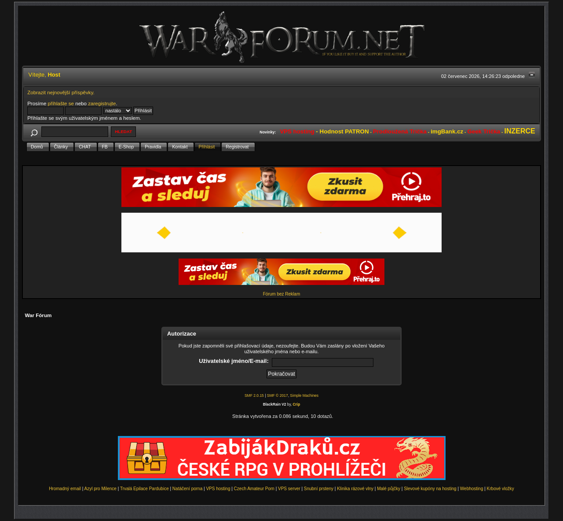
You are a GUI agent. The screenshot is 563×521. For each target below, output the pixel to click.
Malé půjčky (388, 488)
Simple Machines (304, 395)
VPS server (289, 488)
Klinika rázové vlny (355, 488)
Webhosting (471, 488)
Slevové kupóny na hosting (430, 488)
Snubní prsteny (318, 488)
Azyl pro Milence (100, 488)
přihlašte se (61, 103)
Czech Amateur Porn (254, 488)
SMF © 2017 (277, 395)
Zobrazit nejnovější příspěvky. (61, 92)
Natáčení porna (187, 488)
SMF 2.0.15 (254, 395)
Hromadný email (65, 488)
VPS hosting (218, 488)
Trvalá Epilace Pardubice (144, 488)
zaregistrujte (102, 103)
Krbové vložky (500, 488)
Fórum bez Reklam (281, 294)
